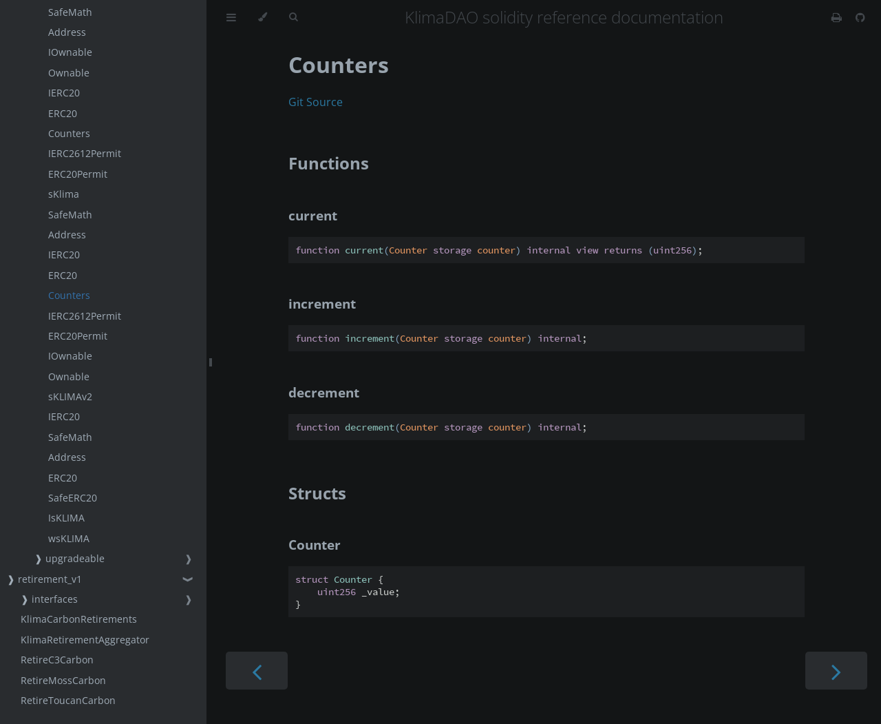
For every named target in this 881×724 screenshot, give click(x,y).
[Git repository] (860, 17)
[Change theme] (262, 17)
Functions (328, 163)
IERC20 (64, 92)
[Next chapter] (836, 671)
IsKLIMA (66, 517)
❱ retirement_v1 (44, 579)
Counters (69, 133)
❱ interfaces (49, 599)
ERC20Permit (77, 173)
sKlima (63, 193)
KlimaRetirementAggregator (85, 639)
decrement (323, 392)
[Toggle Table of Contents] (231, 17)
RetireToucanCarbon (68, 700)
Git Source (315, 102)
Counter (314, 544)
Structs (317, 493)
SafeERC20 (72, 497)
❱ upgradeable (69, 558)
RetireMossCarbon (63, 680)
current (312, 215)
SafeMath (70, 12)
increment (322, 303)
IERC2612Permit (84, 153)
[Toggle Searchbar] (293, 17)
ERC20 (62, 113)
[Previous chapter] (257, 671)
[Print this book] (838, 17)
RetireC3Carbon (57, 659)
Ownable (68, 72)
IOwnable (70, 52)
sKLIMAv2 (70, 396)
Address (67, 32)
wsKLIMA (68, 538)
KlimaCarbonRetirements (79, 618)
